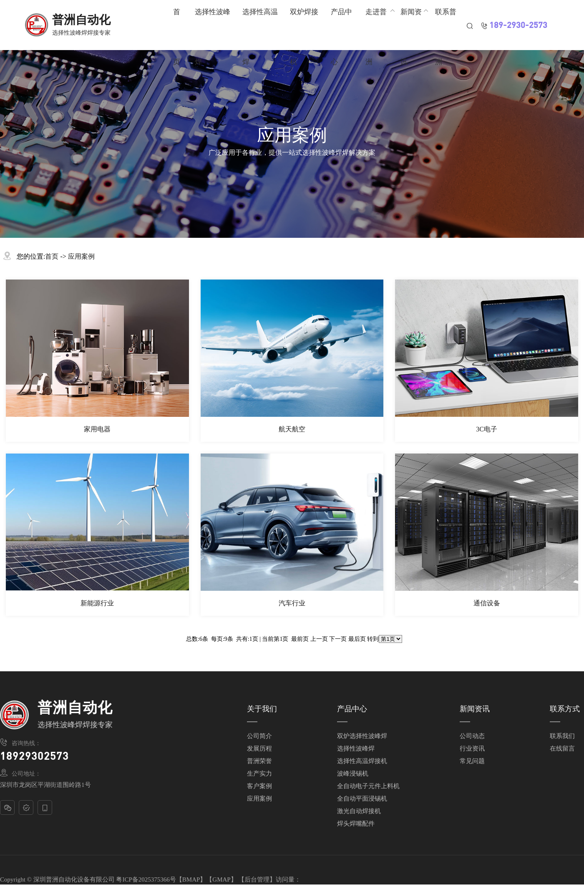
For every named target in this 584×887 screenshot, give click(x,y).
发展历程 (259, 748)
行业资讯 (472, 748)
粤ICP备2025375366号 (146, 879)
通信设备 (486, 603)
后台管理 (256, 879)
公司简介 (259, 736)
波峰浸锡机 (352, 773)
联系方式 (565, 709)
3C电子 (486, 429)
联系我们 (562, 736)
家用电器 (97, 429)
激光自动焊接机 (359, 811)
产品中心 (352, 709)
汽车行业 (292, 603)
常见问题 (472, 761)
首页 (51, 256)
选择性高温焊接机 (362, 761)
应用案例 (81, 256)
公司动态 (472, 736)
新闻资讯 (475, 709)
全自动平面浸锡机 (362, 798)
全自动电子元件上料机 (368, 786)
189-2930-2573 (518, 26)
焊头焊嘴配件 (356, 823)
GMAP (221, 879)
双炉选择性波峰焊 (362, 736)
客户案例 (259, 786)
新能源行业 (97, 603)
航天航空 (292, 429)
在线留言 (562, 748)
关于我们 (262, 709)
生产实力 (259, 773)
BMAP (191, 879)
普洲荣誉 (259, 761)
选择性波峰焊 (356, 748)
